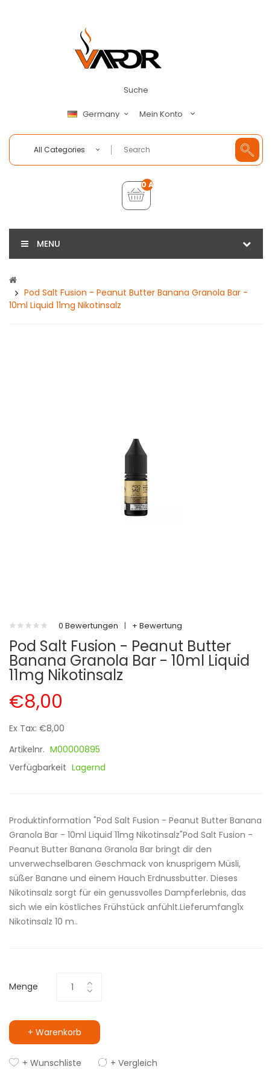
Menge (23, 986)
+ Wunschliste (51, 1063)
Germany (99, 114)
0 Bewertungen (88, 625)
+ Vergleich (133, 1063)
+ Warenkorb (54, 1032)
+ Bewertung (157, 625)
